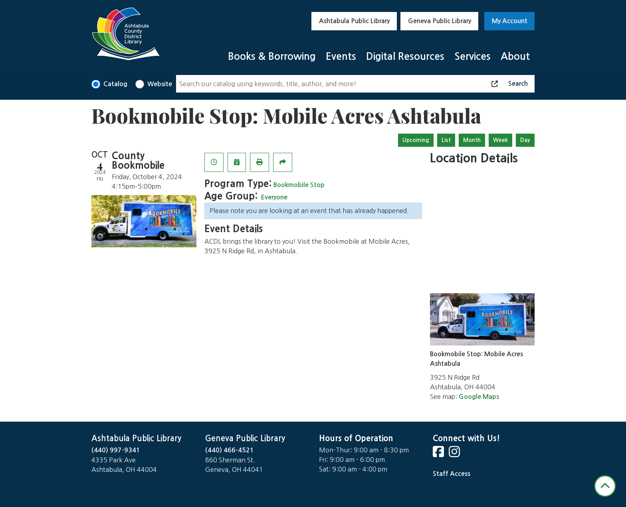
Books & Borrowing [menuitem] (272, 56)
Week (500, 140)
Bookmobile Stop (299, 185)
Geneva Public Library (439, 21)
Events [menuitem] (341, 56)
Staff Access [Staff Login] (451, 474)
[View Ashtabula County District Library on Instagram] (455, 454)
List (446, 140)
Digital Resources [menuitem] (405, 56)
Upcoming (415, 140)
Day (525, 140)
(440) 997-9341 (115, 450)
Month (472, 140)
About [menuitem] (515, 56)
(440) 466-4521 (229, 450)
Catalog (115, 84)
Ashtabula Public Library (354, 21)
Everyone (274, 197)
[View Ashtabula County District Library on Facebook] (439, 454)
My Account (509, 21)
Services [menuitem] (472, 56)
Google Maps (479, 397)
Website (159, 84)
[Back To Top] (605, 486)
